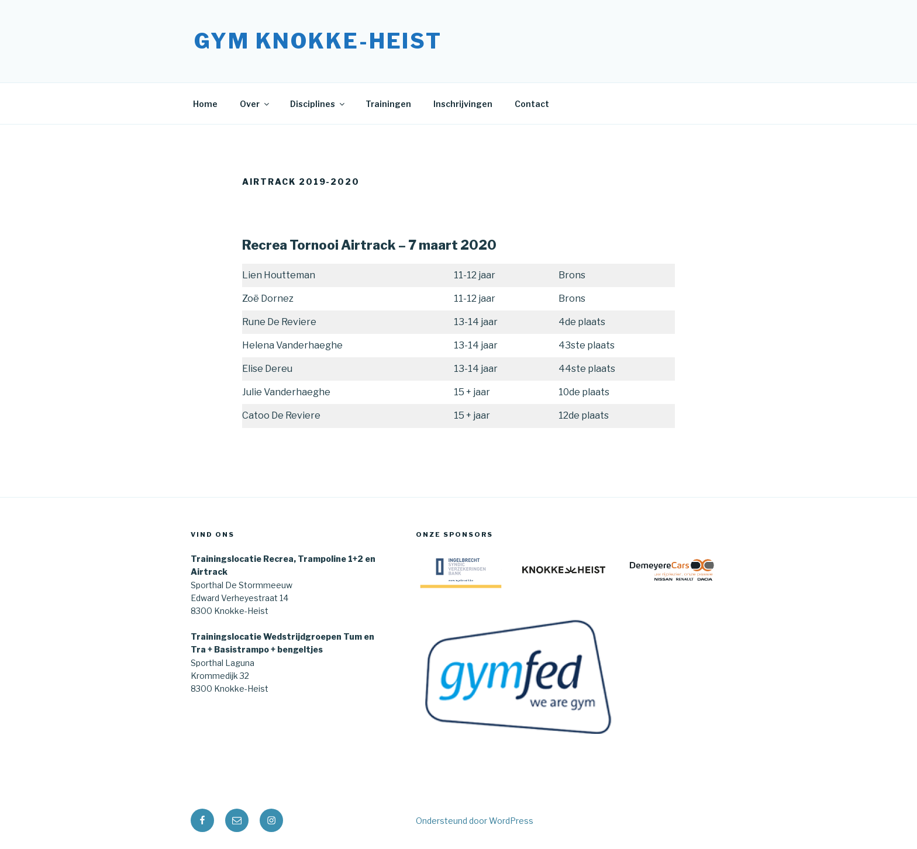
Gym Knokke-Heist (318, 41)
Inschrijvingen (462, 104)
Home (205, 104)
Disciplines (318, 104)
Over (255, 104)
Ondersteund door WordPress (474, 821)
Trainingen (388, 104)
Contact (532, 104)
